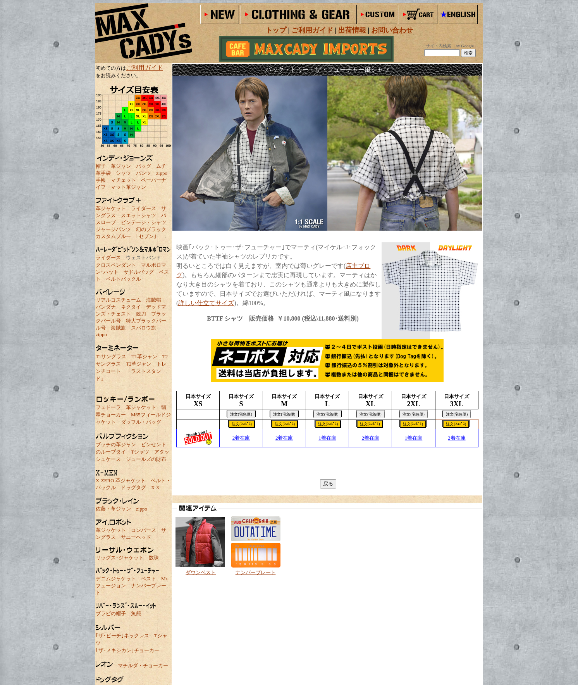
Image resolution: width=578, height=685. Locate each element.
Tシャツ (140, 452)
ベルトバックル (123, 279)
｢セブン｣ (146, 236)
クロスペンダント (116, 265)
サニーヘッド (136, 537)
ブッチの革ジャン (116, 444)
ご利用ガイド (144, 67)
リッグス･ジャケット (120, 558)
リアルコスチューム (118, 300)
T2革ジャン (138, 364)
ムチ (161, 166)
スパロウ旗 (143, 328)
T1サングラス (111, 356)
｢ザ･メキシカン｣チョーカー (127, 650)
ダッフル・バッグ (141, 422)
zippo (161, 173)
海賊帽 (153, 300)
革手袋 (103, 173)
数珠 (154, 558)
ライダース (143, 208)
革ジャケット (111, 208)
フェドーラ (108, 407)
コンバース (143, 530)
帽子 (101, 166)
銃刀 (141, 314)
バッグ (143, 166)
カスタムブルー (113, 236)
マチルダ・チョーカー (143, 665)
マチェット (123, 180)
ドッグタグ (133, 487)
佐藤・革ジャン (113, 509)
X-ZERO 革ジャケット (121, 480)
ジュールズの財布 (146, 459)
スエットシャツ (138, 215)
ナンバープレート (256, 572)
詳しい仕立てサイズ (206, 303)
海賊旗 (118, 328)
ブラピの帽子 (111, 613)
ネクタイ (131, 307)
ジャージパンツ (113, 229)
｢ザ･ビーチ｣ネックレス (122, 635)
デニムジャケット (116, 578)
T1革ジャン (144, 356)
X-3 (155, 487)
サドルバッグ (139, 272)
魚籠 (136, 613)
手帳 (101, 180)
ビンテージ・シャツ (143, 222)
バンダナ (106, 307)
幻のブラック (151, 229)
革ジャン (121, 166)
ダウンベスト (201, 572)
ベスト (148, 578)
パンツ (143, 173)
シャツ (123, 173)
